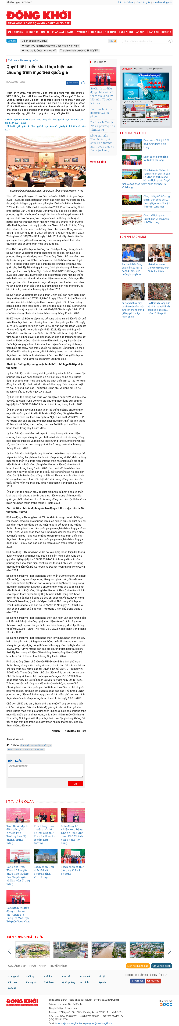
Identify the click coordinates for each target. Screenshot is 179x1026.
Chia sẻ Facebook (72, 83)
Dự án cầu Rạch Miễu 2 (34, 40)
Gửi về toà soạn (161, 965)
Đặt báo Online (125, 2)
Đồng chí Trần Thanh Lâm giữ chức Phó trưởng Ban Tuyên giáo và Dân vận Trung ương (102, 145)
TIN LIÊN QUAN (21, 801)
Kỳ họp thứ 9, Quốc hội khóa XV (39, 50)
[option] (134, 114)
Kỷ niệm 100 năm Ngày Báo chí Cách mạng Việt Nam (50, 45)
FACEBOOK (137, 981)
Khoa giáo (96, 32)
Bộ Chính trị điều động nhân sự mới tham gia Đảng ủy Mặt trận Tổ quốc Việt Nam (101, 96)
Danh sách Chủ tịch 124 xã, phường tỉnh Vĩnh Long (102, 125)
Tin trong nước (29, 60)
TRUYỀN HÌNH (58, 965)
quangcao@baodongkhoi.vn (98, 1023)
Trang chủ (13, 976)
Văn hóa (82, 32)
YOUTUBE (153, 980)
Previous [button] (124, 113)
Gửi (75, 783)
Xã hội (70, 32)
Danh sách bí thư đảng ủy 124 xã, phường (101, 112)
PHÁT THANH (37, 965)
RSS (112, 41)
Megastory (138, 69)
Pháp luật (58, 32)
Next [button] (168, 113)
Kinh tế (45, 32)
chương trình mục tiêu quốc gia (35, 745)
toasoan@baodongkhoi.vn (69, 1023)
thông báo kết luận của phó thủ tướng (26, 749)
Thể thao (110, 32)
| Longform (148, 69)
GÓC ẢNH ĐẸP (17, 965)
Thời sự (18, 32)
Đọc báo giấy (143, 2)
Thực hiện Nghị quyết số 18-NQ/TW (79, 50)
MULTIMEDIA (127, 69)
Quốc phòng (126, 32)
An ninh (141, 32)
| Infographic (158, 69)
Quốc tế (166, 32)
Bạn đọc (154, 32)
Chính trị (32, 32)
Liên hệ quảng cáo (162, 2)
